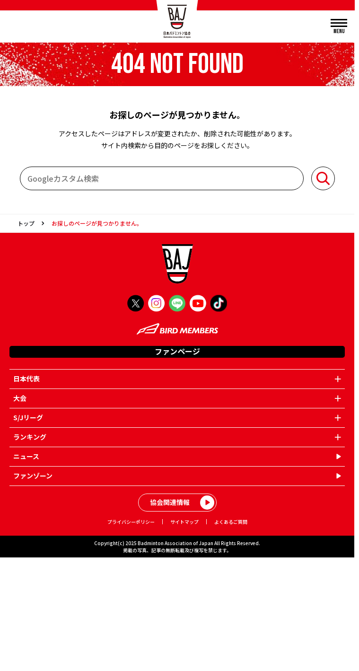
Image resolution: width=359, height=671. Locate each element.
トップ (26, 223)
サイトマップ (184, 521)
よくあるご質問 (230, 521)
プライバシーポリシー (131, 521)
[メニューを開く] (339, 27)
